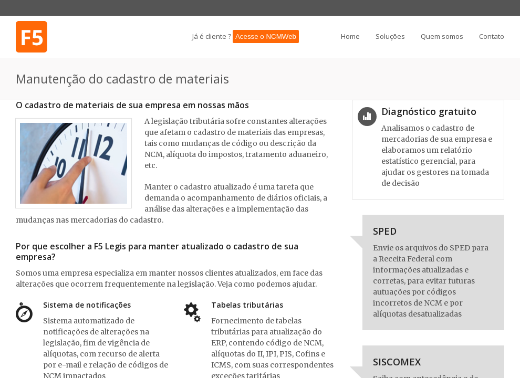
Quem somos (442, 36)
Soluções (390, 36)
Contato (491, 36)
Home (350, 36)
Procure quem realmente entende (44, 36)
